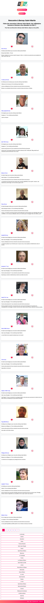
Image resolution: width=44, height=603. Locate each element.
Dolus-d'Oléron (22, 572)
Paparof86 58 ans (5, 421)
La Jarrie (22, 574)
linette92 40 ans (4, 235)
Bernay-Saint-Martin (22, 586)
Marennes (22, 553)
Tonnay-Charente (22, 543)
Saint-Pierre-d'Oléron (22, 550)
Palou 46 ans (4, 204)
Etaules (22, 579)
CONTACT (41, 601)
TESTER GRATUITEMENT (22, 9)
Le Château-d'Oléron (22, 560)
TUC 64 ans (3, 359)
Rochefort (22, 539)
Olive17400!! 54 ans (5, 328)
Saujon (22, 548)
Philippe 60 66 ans (5, 452)
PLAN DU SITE (35, 601)
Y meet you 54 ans (5, 79)
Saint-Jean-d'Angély (22, 546)
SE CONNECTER (22, 13)
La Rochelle (22, 534)
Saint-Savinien (22, 576)
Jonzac (22, 565)
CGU (31, 601)
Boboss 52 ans (4, 173)
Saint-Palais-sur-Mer (22, 562)
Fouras (22, 557)
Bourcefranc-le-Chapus (22, 567)
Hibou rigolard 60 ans (5, 110)
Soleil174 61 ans (4, 297)
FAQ (28, 601)
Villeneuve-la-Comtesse (22, 591)
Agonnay (22, 595)
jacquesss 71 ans (5, 266)
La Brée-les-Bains (22, 593)
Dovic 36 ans (4, 48)
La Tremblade (22, 555)
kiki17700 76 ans (4, 141)
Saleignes (22, 598)
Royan (22, 541)
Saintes (22, 536)
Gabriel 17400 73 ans (5, 390)
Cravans (22, 588)
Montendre (22, 569)
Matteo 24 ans (4, 515)
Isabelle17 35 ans (5, 484)
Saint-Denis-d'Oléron (22, 583)
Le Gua (22, 581)
